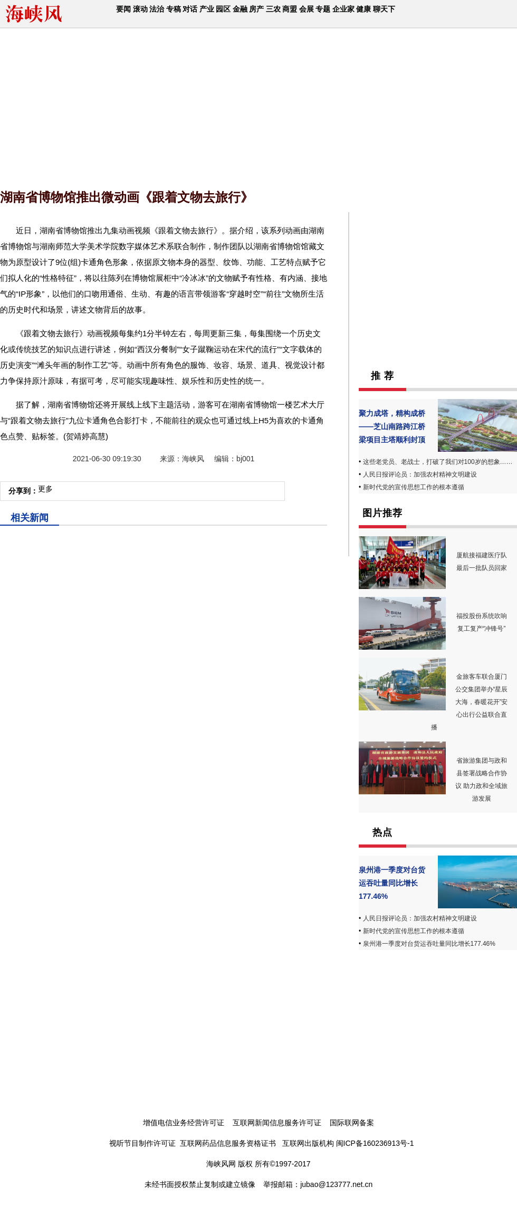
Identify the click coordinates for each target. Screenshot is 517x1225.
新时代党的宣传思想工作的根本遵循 (413, 487)
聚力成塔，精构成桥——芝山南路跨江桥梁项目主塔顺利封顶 (392, 426)
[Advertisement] (130, 105)
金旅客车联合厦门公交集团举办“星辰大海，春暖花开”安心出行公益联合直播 (469, 702)
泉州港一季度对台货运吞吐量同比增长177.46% (392, 883)
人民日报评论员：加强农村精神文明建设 (420, 474)
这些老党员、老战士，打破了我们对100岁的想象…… (438, 462)
